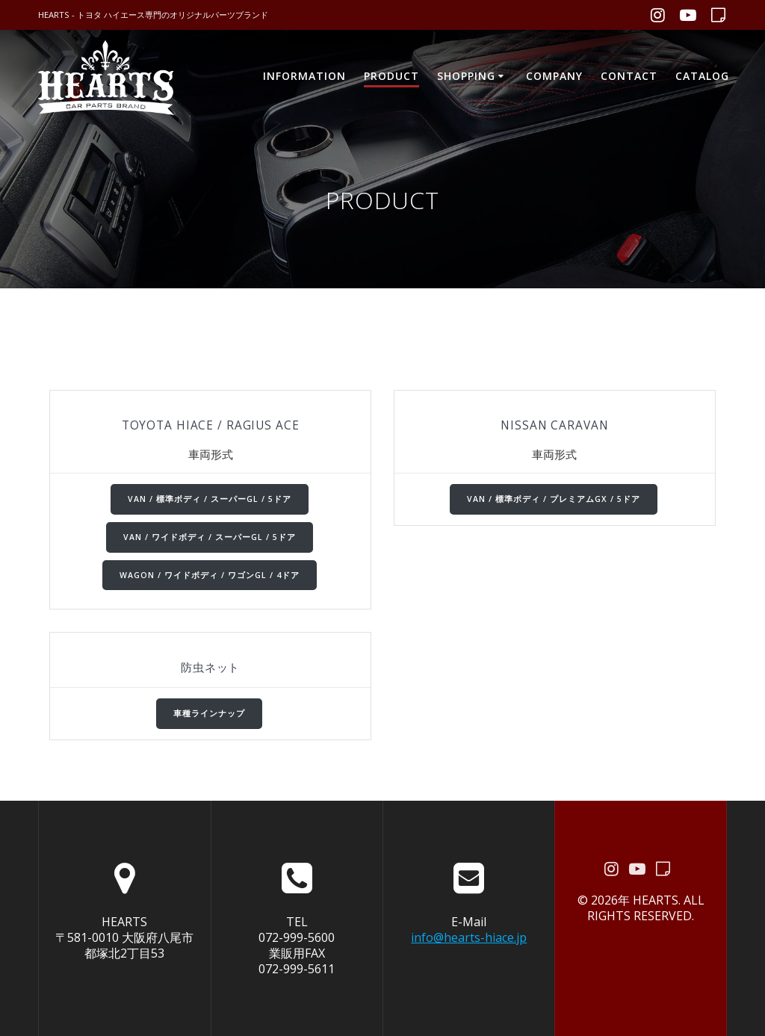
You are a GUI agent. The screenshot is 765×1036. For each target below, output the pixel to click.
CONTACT (629, 76)
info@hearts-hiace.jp (469, 937)
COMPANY (554, 76)
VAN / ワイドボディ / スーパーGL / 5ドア (209, 537)
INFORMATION (304, 76)
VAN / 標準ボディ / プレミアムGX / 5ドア (553, 499)
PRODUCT (391, 76)
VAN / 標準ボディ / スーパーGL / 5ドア (209, 499)
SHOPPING (466, 76)
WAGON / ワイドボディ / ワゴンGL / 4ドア (210, 575)
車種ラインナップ (209, 713)
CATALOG (702, 76)
